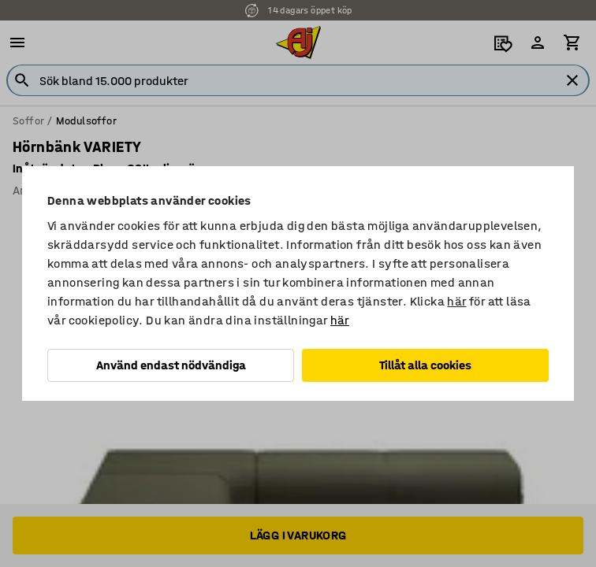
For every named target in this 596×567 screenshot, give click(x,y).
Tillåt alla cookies (425, 365)
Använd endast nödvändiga (171, 365)
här (456, 301)
